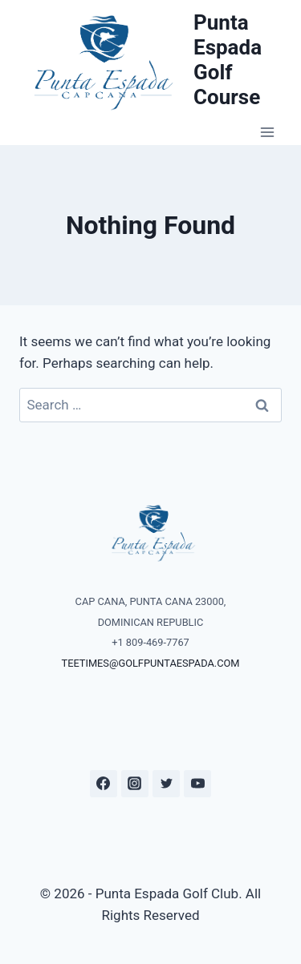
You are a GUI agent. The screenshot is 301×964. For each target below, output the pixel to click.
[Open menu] (267, 132)
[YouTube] (197, 783)
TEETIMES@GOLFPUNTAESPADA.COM (151, 663)
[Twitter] (166, 783)
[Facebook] (103, 783)
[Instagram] (134, 783)
